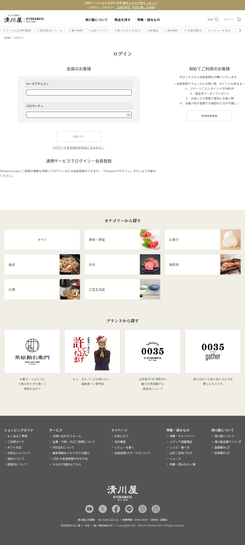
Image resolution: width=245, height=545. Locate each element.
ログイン (229, 19)
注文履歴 (120, 442)
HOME (7, 37)
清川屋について (96, 19)
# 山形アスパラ (98, 30)
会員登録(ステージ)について (132, 453)
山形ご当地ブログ (181, 453)
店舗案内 (220, 447)
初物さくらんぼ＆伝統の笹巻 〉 (122, 3)
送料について (15, 459)
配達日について (17, 464)
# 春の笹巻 (76, 30)
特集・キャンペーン (182, 436)
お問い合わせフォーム (66, 436)
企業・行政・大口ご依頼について (73, 442)
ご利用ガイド (15, 442)
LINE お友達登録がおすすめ (70, 459)
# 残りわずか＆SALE (128, 30)
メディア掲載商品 (181, 442)
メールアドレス (38, 84)
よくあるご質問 (17, 436)
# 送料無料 (171, 30)
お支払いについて (18, 453)
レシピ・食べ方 (180, 447)
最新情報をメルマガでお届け (71, 453)
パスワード (35, 106)
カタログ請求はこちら (66, 464)
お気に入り (121, 436)
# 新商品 (152, 30)
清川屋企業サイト (225, 442)
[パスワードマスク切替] (128, 115)
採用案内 (220, 453)
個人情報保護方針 (103, 525)
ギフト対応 (14, 447)
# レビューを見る (219, 30)
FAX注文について (63, 447)
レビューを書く (124, 447)
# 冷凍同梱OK (193, 30)
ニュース (175, 459)
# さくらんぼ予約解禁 (17, 30)
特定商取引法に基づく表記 (75, 525)
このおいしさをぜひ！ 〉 (122, 7)
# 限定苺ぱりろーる (50, 30)
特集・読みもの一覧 (182, 464)
